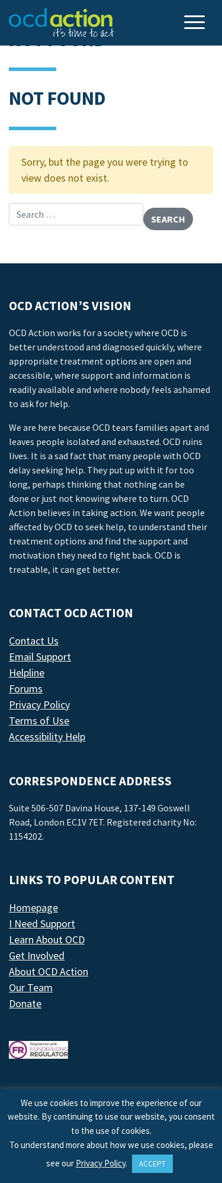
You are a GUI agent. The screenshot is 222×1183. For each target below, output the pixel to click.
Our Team (31, 987)
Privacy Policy (39, 704)
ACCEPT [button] (152, 1164)
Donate (25, 1003)
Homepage (33, 907)
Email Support (40, 656)
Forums (26, 688)
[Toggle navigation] (196, 23)
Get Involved (37, 955)
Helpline (26, 672)
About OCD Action (48, 971)
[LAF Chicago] (61, 22)
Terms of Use (39, 720)
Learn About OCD (47, 939)
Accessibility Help (47, 736)
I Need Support (42, 923)
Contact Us (34, 640)
